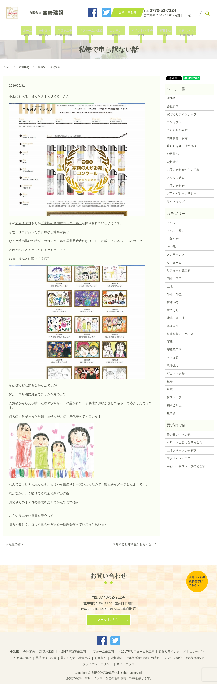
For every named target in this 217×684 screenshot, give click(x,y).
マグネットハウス (179, 458)
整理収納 (173, 326)
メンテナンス (176, 254)
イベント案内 (176, 230)
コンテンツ (116, 32)
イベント (173, 223)
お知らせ (173, 238)
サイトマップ (176, 201)
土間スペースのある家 (181, 450)
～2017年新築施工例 (72, 651)
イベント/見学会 (139, 32)
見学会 (171, 413)
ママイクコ (23, 223)
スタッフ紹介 (176, 177)
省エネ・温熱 (176, 373)
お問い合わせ (176, 185)
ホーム (30, 32)
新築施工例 (65, 32)
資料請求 (173, 162)
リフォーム (174, 262)
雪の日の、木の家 (179, 434)
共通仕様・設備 (177, 138)
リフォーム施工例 (90, 32)
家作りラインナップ (172, 651)
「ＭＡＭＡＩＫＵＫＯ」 (45, 96)
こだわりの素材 (177, 130)
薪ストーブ (174, 397)
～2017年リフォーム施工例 (136, 651)
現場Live (172, 365)
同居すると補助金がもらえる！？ (135, 544)
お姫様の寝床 (15, 544)
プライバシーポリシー (181, 193)
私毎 (170, 381)
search (207, 14)
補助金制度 (174, 405)
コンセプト (174, 122)
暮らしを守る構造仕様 (181, 146)
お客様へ (173, 153)
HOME (6, 67)
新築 (170, 341)
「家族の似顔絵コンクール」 (61, 223)
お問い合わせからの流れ (183, 169)
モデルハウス (182, 32)
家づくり (173, 310)
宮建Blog (162, 32)
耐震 (170, 389)
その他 (171, 246)
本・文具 (173, 357)
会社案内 (45, 32)
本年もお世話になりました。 (186, 442)
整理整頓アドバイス (180, 334)
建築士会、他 (176, 318)
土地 (170, 286)
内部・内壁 (174, 278)
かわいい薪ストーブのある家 (186, 466)
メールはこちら (108, 619)
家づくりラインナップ (181, 114)
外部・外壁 (174, 294)
